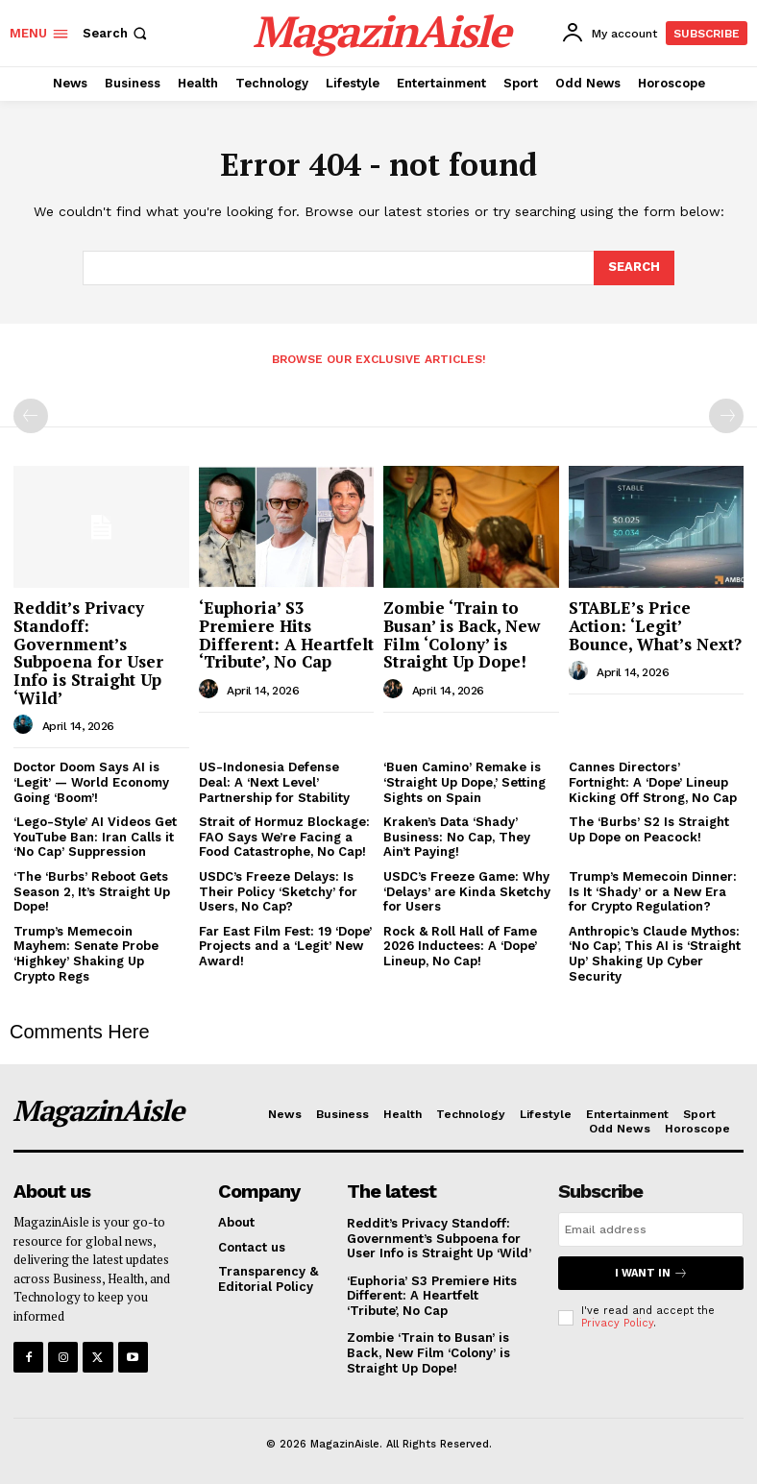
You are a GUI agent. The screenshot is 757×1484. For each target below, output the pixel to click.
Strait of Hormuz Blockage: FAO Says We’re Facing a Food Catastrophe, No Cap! (284, 837)
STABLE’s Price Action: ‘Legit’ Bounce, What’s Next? (655, 625)
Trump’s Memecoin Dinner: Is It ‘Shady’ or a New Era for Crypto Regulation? (653, 891)
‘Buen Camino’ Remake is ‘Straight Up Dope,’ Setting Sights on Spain (464, 782)
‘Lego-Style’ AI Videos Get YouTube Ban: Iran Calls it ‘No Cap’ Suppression (95, 837)
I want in (651, 1273)
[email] (651, 1229)
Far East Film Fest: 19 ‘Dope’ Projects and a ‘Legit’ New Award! (285, 946)
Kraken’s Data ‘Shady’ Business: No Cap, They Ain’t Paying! (456, 837)
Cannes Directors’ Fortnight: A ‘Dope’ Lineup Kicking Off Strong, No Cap (653, 782)
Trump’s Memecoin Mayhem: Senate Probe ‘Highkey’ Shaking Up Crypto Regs (86, 954)
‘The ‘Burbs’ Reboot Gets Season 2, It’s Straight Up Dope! (91, 891)
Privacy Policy (617, 1323)
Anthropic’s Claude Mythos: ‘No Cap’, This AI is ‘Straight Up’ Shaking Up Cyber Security (655, 954)
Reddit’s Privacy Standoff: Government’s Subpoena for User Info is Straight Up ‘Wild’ (88, 652)
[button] (117, 33)
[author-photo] (25, 725)
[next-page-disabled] (726, 416)
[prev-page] (30, 416)
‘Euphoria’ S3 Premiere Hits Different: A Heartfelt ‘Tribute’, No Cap (286, 634)
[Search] (634, 268)
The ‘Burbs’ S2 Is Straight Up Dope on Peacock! (649, 829)
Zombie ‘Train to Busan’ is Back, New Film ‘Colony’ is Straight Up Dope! (461, 634)
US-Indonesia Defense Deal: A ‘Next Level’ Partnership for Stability (274, 782)
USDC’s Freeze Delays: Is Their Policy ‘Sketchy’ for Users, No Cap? (278, 891)
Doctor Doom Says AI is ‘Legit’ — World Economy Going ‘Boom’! (91, 782)
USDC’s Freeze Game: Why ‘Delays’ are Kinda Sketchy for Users (466, 891)
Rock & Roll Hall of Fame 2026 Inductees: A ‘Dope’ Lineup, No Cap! (460, 946)
